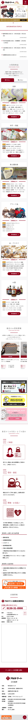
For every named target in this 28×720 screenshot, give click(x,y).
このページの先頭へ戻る (13, 670)
